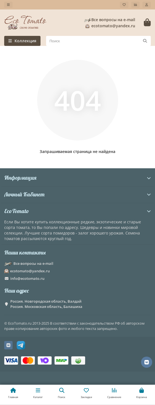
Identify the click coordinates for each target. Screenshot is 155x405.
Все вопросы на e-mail (109, 20)
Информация (77, 177)
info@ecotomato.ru (27, 278)
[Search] (98, 41)
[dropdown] (8, 5)
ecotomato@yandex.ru (109, 26)
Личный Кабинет (77, 194)
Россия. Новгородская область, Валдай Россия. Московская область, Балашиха (46, 304)
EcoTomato (77, 211)
